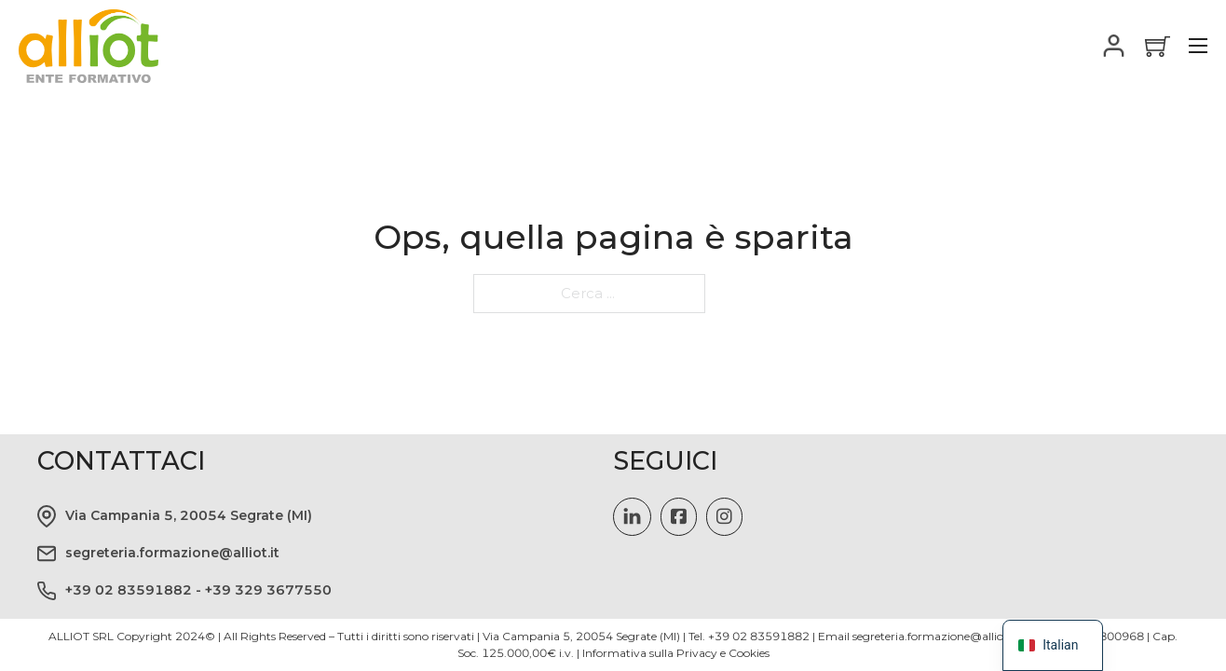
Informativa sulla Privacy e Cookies (676, 653)
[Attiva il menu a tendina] (1114, 45)
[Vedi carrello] (1157, 46)
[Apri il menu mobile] (1198, 45)
